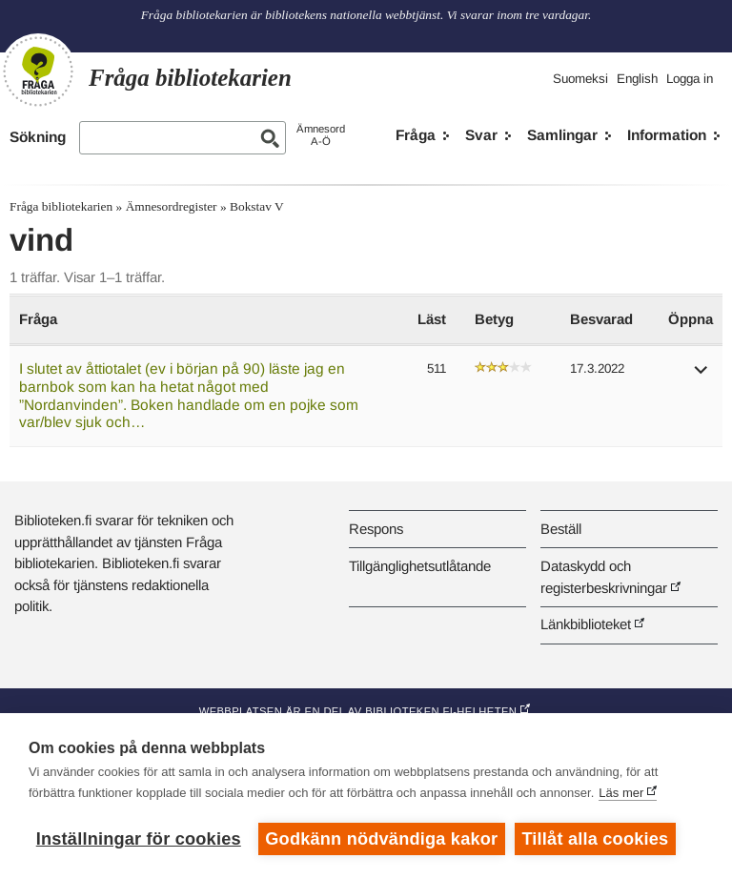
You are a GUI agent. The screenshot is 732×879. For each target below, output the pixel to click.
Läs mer (621, 793)
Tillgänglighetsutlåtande (420, 566)
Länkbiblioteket (585, 624)
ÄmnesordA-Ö (320, 135)
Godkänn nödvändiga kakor (381, 838)
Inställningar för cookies (138, 838)
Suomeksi (580, 79)
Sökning (38, 137)
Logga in (689, 79)
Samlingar (562, 135)
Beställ (560, 529)
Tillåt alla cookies (595, 838)
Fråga (416, 135)
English (637, 79)
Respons (376, 529)
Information (666, 135)
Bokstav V (257, 206)
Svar (481, 135)
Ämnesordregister (171, 206)
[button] (701, 376)
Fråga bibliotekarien (61, 206)
